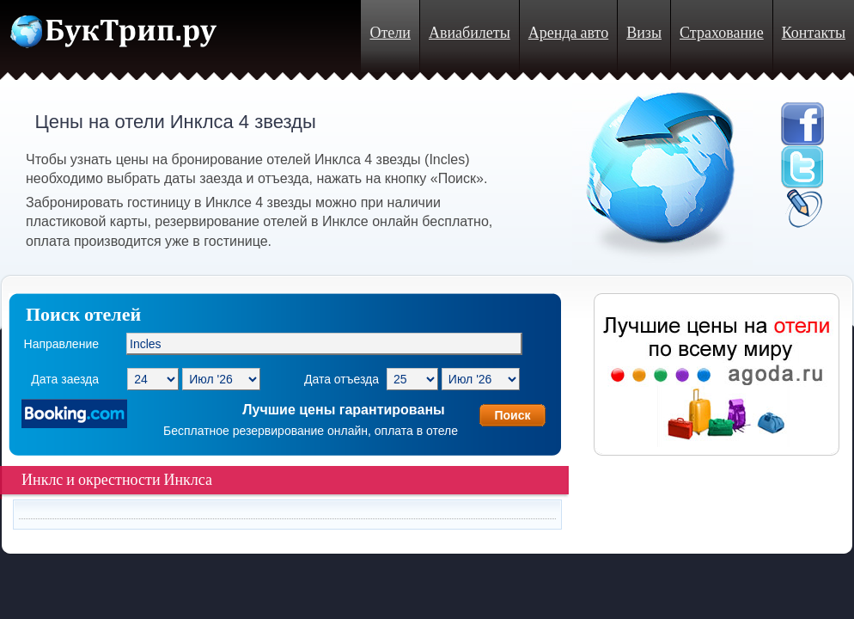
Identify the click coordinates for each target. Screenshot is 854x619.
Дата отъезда (341, 379)
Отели (389, 33)
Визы (644, 33)
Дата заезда (65, 379)
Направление (61, 344)
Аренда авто (568, 33)
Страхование (722, 33)
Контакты (813, 33)
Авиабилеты (469, 33)
